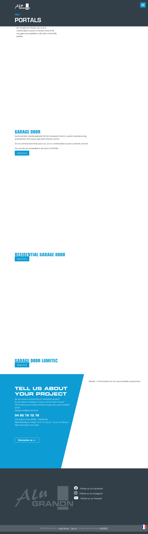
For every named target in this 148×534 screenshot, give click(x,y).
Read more (23, 154)
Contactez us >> (27, 440)
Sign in (74, 528)
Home (17, 14)
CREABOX (103, 528)
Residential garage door (40, 255)
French (144, 527)
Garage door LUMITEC (36, 361)
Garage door (27, 132)
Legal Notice (63, 528)
